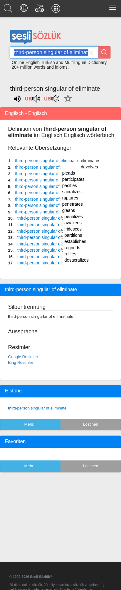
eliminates (91, 160)
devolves (89, 166)
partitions (73, 235)
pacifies (69, 185)
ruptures (70, 197)
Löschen (90, 424)
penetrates (72, 204)
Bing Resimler (20, 362)
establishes (75, 241)
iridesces (73, 228)
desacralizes (77, 260)
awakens (73, 222)
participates (73, 179)
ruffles (70, 253)
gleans (68, 210)
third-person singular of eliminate (37, 408)
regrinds (72, 247)
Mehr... (30, 424)
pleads (68, 173)
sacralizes (72, 191)
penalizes (74, 216)
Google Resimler (23, 356)
